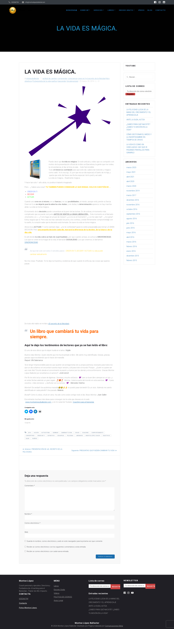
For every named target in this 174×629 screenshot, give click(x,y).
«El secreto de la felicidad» (58, 324)
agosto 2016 (131, 218)
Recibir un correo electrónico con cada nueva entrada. (48, 551)
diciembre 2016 (132, 200)
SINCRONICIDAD (31, 242)
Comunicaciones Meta (114, 626)
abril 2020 (130, 181)
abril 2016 (130, 237)
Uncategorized (72, 81)
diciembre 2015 (132, 256)
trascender (62, 81)
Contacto (160, 10)
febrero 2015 (131, 260)
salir (27, 438)
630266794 (23, 599)
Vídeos (141, 10)
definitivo (51, 435)
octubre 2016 (131, 209)
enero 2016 (131, 251)
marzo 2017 (131, 195)
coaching (85, 432)
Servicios (98, 10)
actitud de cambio (50, 78)
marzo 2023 (131, 167)
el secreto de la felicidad (96, 78)
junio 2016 (130, 228)
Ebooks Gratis (126, 10)
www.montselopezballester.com (38, 402)
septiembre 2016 (133, 214)
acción (36, 432)
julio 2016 (130, 223)
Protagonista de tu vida (41, 81)
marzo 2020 (131, 186)
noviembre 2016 (132, 205)
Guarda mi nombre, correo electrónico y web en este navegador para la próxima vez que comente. (65, 541)
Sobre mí (84, 10)
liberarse (79, 435)
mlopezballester (32, 78)
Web (26, 532)
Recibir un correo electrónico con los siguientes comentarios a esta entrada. (56, 547)
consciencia (72, 78)
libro (108, 78)
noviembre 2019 (132, 191)
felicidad (70, 435)
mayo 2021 (131, 172)
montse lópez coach (93, 435)
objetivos (28, 81)
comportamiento (97, 432)
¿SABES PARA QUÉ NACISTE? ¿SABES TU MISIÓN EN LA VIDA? (138, 127)
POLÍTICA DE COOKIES (63, 597)
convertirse (30, 435)
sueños (54, 81)
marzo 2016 (131, 242)
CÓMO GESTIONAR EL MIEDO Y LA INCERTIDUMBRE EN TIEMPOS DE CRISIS (138, 137)
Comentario (30, 486)
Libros (111, 10)
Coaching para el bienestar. (83, 402)
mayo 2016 (131, 232)
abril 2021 (130, 177)
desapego (61, 435)
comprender (62, 78)
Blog (150, 10)
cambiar (55, 432)
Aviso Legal (58, 600)
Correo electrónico (32, 523)
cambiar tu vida (66, 432)
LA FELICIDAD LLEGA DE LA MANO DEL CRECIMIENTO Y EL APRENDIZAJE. (138, 112)
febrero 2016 (131, 246)
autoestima (45, 432)
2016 (29, 432)
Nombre (28, 514)
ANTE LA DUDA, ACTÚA (135, 120)
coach (77, 432)
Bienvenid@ (71, 10)
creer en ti (82, 78)
